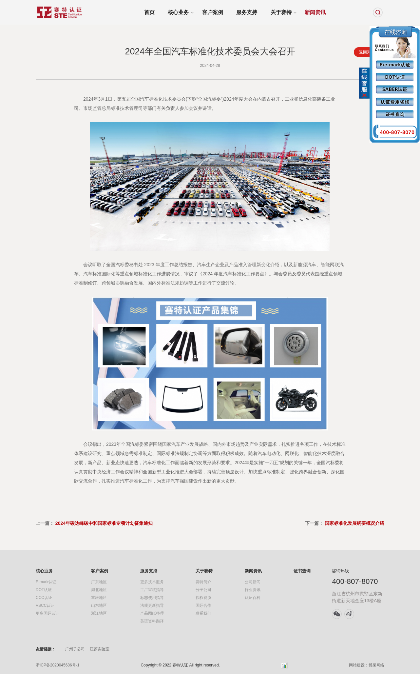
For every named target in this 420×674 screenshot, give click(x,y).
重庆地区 (99, 598)
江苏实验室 (99, 649)
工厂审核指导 (152, 590)
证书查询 (302, 571)
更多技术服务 (152, 582)
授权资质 (203, 598)
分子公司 (203, 590)
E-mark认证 (46, 582)
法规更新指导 (152, 605)
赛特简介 (203, 582)
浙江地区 (99, 613)
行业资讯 (252, 590)
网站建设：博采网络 (366, 665)
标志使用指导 (152, 598)
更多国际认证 (47, 613)
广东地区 (99, 582)
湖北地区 (99, 590)
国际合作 (203, 605)
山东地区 (99, 605)
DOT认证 (44, 590)
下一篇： (344, 523)
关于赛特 (281, 12)
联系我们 (203, 613)
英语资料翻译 (152, 621)
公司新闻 (252, 582)
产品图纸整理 (152, 613)
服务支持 (246, 12)
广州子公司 (75, 649)
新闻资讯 (315, 12)
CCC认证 (44, 598)
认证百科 (252, 598)
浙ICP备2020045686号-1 (57, 665)
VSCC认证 (45, 605)
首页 (149, 12)
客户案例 (212, 12)
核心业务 (178, 12)
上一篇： (94, 523)
